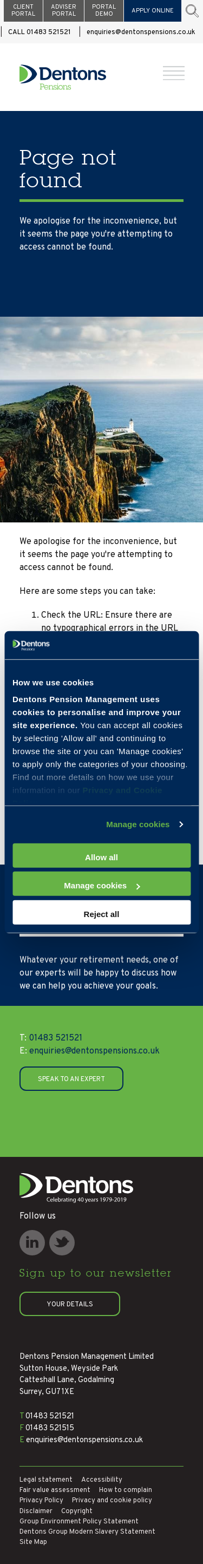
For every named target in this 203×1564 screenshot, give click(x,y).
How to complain (125, 1490)
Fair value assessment (54, 1490)
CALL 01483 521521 (39, 32)
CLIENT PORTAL (23, 10)
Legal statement (46, 1480)
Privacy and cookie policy (112, 1500)
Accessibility (101, 1480)
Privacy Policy (41, 1500)
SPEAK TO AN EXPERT (71, 1079)
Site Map (33, 1542)
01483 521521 (50, 1038)
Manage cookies (137, 824)
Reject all (102, 914)
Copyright (77, 1511)
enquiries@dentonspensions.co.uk (141, 32)
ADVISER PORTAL (63, 10)
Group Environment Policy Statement (79, 1521)
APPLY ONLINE (153, 11)
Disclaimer (36, 1511)
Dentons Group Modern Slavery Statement (87, 1532)
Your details (70, 1304)
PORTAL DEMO (104, 10)
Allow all (101, 857)
